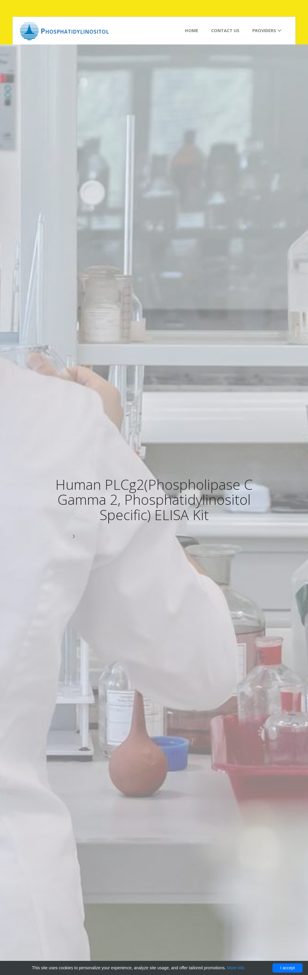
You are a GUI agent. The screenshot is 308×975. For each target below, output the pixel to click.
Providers (267, 30)
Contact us (225, 30)
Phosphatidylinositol (75, 31)
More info (236, 967)
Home (191, 30)
